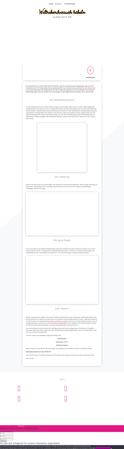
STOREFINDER (69, 4)
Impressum (57, 406)
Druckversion (90, 77)
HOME (51, 4)
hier (51, 187)
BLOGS (58, 4)
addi (92, 86)
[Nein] (111, 448)
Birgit (58, 17)
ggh (86, 86)
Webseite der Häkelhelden (58, 323)
